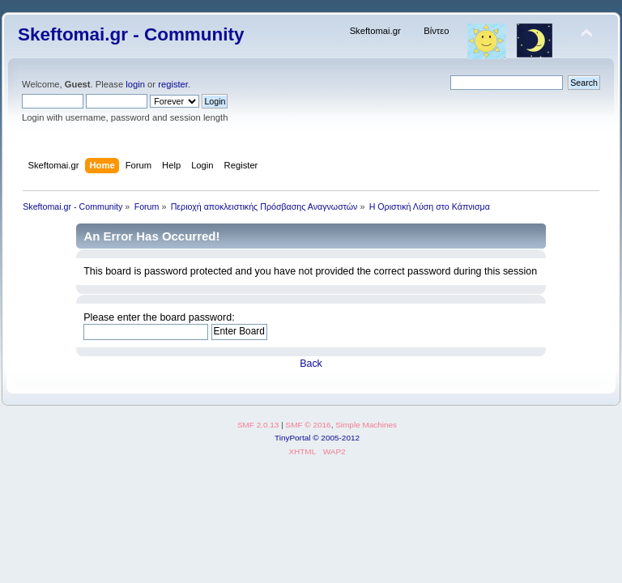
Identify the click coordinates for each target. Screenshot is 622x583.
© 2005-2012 (336, 437)
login (135, 84)
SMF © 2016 (308, 424)
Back (311, 363)
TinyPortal (293, 437)
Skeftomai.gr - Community (131, 34)
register (173, 84)
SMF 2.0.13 (258, 424)
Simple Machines (366, 424)
